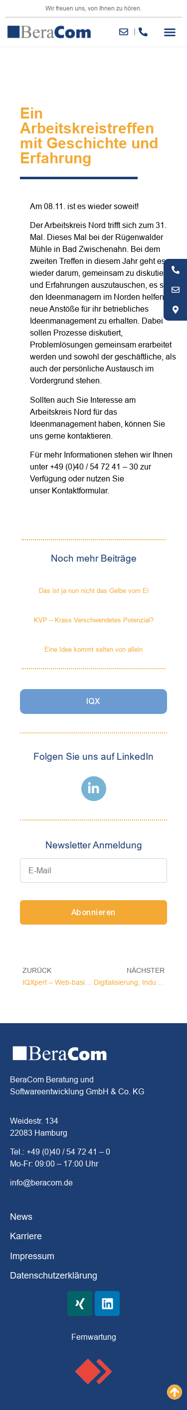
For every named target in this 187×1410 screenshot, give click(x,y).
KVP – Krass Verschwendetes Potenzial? (94, 619)
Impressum (32, 1256)
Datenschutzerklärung (53, 1275)
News (21, 1216)
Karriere (26, 1236)
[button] (170, 31)
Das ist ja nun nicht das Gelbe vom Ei (94, 590)
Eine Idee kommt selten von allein (93, 649)
